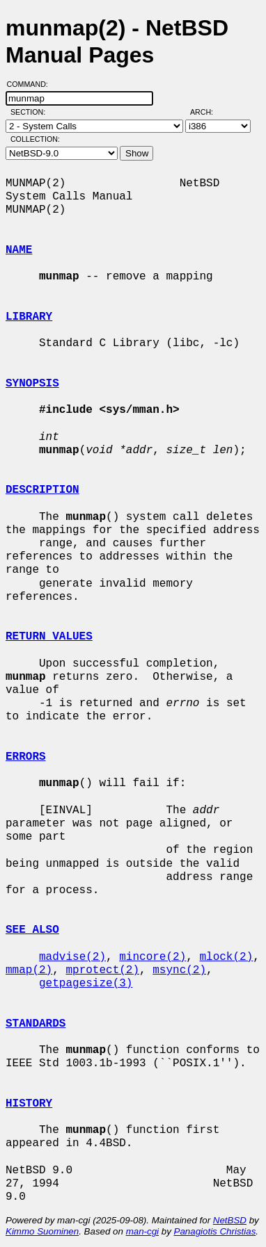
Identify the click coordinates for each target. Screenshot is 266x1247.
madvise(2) (72, 957)
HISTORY (29, 1103)
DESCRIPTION (42, 490)
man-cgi (142, 1231)
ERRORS (26, 757)
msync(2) (179, 970)
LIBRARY (29, 317)
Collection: (35, 139)
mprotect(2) (102, 970)
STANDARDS (35, 1024)
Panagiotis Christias (215, 1231)
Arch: (208, 112)
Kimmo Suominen (42, 1231)
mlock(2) (226, 957)
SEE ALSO (32, 930)
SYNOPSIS (32, 383)
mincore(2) (152, 957)
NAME (19, 250)
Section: (31, 112)
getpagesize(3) (85, 983)
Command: (31, 84)
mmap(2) (29, 970)
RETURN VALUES (49, 636)
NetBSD (230, 1220)
